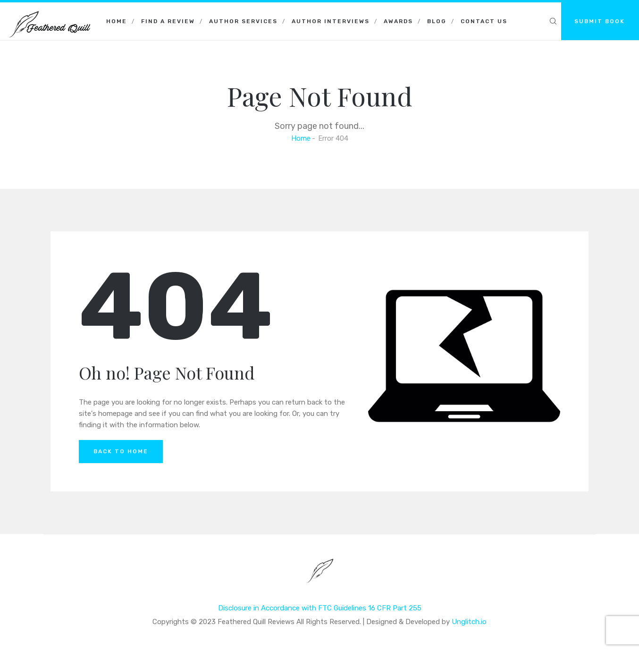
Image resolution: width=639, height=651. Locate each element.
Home (116, 21)
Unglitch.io (469, 621)
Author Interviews (331, 21)
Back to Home (120, 451)
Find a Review (168, 21)
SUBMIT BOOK (599, 21)
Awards (398, 21)
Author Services (243, 21)
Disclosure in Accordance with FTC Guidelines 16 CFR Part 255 (319, 608)
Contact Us (484, 21)
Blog (436, 21)
